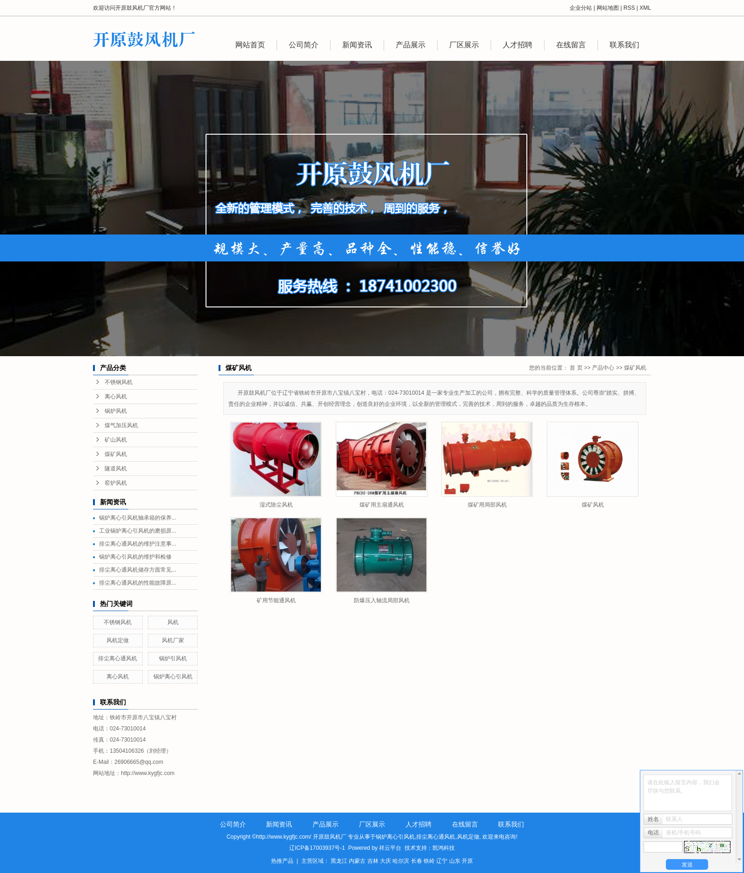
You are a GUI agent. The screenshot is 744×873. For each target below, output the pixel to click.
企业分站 (581, 8)
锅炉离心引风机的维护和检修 (135, 557)
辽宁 (441, 861)
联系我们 (624, 45)
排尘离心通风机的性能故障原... (137, 583)
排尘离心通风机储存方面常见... (137, 570)
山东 (454, 861)
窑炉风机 (116, 483)
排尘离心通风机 (117, 658)
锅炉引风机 (173, 658)
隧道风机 (116, 468)
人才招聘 (517, 45)
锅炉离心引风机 (173, 676)
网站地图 (608, 8)
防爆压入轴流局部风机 (382, 600)
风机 (173, 622)
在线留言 (571, 45)
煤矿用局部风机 (487, 505)
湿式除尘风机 (276, 505)
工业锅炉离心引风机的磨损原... (137, 531)
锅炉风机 (116, 411)
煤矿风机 (116, 454)
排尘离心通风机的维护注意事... (137, 544)
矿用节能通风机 (276, 600)
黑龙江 (339, 861)
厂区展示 (464, 45)
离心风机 (116, 396)
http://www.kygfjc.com (147, 773)
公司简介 (304, 45)
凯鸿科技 (443, 848)
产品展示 (410, 45)
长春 (416, 861)
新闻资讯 (357, 45)
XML (645, 8)
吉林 (373, 861)
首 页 (576, 368)
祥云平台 (390, 848)
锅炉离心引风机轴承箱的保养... (137, 518)
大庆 (385, 861)
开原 (467, 861)
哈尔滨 (400, 861)
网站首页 (250, 45)
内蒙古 (357, 861)
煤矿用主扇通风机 (381, 505)
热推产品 (282, 861)
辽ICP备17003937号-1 (317, 848)
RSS (629, 8)
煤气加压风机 (121, 425)
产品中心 (603, 368)
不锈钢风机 (119, 382)
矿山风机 (116, 439)
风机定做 (117, 640)
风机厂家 (173, 640)
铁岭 (429, 861)
